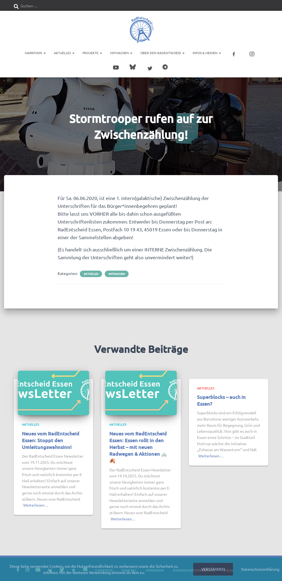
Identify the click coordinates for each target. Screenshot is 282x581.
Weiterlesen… (35, 504)
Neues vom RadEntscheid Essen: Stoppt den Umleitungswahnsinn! (50, 439)
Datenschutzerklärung (260, 569)
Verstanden (213, 569)
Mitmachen (121, 53)
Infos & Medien (207, 53)
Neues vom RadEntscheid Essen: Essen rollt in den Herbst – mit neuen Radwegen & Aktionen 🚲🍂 (138, 446)
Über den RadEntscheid (162, 53)
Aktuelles (64, 53)
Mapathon (35, 53)
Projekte (92, 53)
